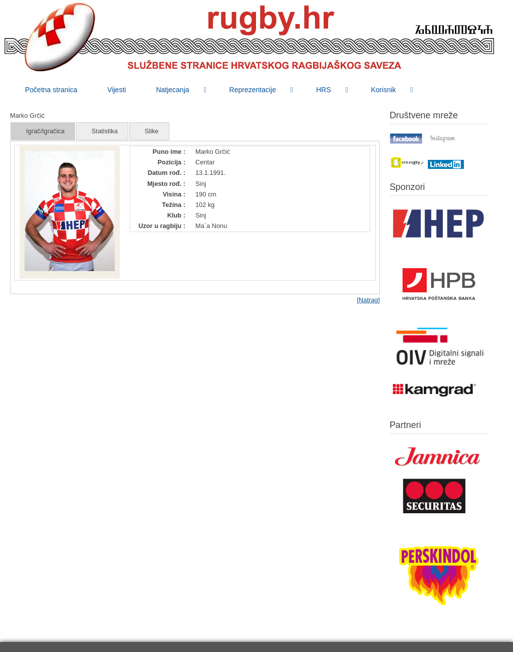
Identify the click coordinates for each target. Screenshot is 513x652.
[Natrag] (368, 300)
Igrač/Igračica (45, 131)
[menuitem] (51, 90)
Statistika (105, 131)
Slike (152, 131)
